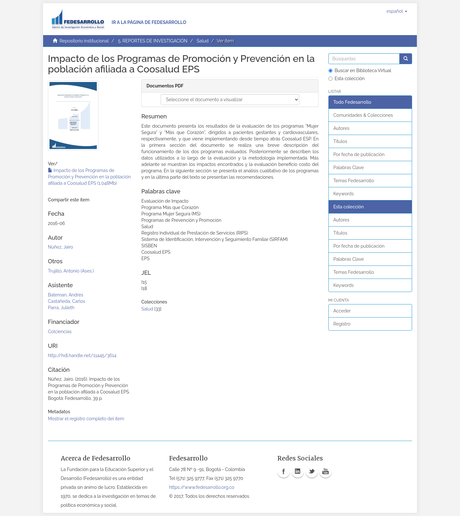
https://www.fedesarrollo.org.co (201, 487)
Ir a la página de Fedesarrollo (148, 22)
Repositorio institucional (84, 40)
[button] (397, 11)
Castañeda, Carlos (66, 301)
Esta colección (346, 78)
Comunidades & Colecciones (363, 115)
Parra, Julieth (61, 307)
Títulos (340, 141)
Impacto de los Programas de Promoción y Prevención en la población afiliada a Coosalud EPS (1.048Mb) (89, 177)
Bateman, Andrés (65, 294)
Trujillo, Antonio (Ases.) (71, 270)
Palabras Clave (349, 167)
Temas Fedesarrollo (354, 180)
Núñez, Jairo (60, 247)
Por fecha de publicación (359, 154)
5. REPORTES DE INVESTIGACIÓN (152, 40)
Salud (203, 40)
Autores (341, 128)
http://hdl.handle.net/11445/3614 (82, 355)
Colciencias (60, 331)
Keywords (344, 193)
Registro (342, 323)
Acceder (342, 310)
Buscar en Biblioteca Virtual (359, 70)
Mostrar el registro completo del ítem (86, 418)
